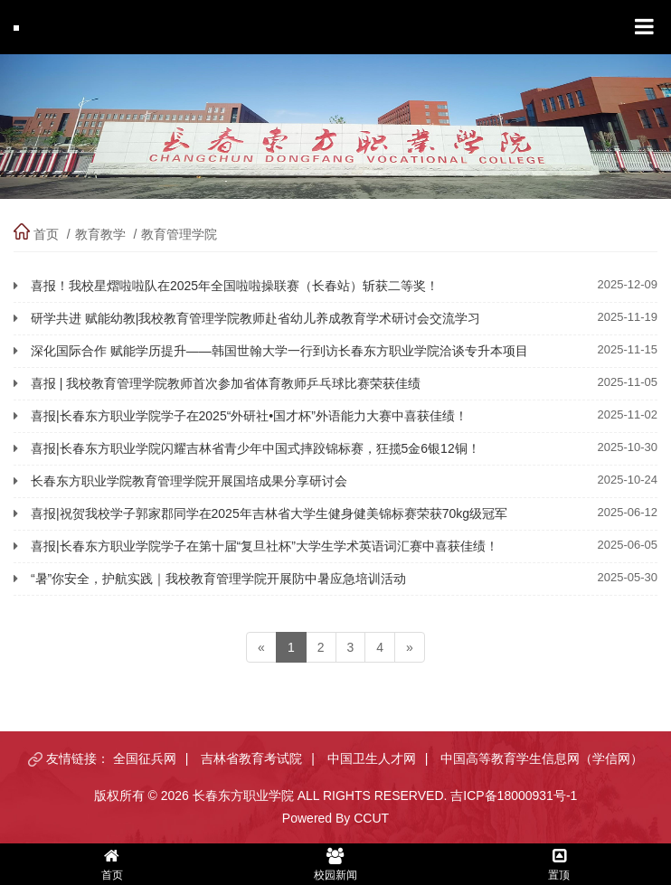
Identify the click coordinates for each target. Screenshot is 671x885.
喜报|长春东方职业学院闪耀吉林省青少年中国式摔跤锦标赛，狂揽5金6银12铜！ (255, 448)
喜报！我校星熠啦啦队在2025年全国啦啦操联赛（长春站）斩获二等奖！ (235, 285)
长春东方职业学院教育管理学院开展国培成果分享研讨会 (189, 481)
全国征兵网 (144, 758)
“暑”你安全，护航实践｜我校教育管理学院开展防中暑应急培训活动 (218, 578)
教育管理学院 (179, 234)
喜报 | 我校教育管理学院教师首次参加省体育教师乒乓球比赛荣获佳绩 (226, 383)
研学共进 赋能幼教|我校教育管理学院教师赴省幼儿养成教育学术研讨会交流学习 (256, 318)
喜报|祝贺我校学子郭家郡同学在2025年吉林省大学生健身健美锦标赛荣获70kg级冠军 (269, 513)
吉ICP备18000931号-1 (513, 795)
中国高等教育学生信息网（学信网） (541, 758)
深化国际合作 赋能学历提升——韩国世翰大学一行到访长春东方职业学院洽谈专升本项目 (279, 351)
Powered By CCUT (335, 818)
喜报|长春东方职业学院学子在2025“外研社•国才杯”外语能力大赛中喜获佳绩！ (249, 416)
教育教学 (100, 234)
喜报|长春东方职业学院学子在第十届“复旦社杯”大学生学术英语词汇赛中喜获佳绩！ (264, 546)
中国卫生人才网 (371, 758)
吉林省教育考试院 (251, 758)
